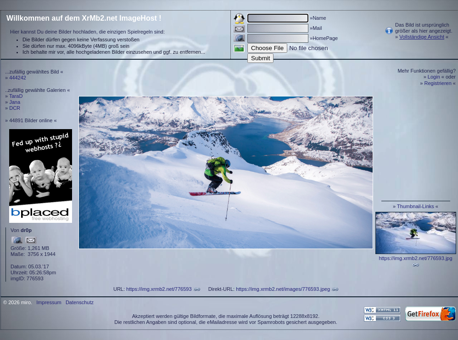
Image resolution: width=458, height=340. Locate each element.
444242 (17, 77)
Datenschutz (80, 302)
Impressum (48, 302)
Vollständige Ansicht (421, 37)
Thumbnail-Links (415, 206)
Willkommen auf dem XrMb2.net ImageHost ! (84, 18)
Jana (14, 102)
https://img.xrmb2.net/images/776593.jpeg (283, 289)
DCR (14, 108)
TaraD (15, 96)
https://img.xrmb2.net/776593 (158, 289)
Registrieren (438, 83)
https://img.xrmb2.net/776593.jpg (415, 258)
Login (434, 76)
